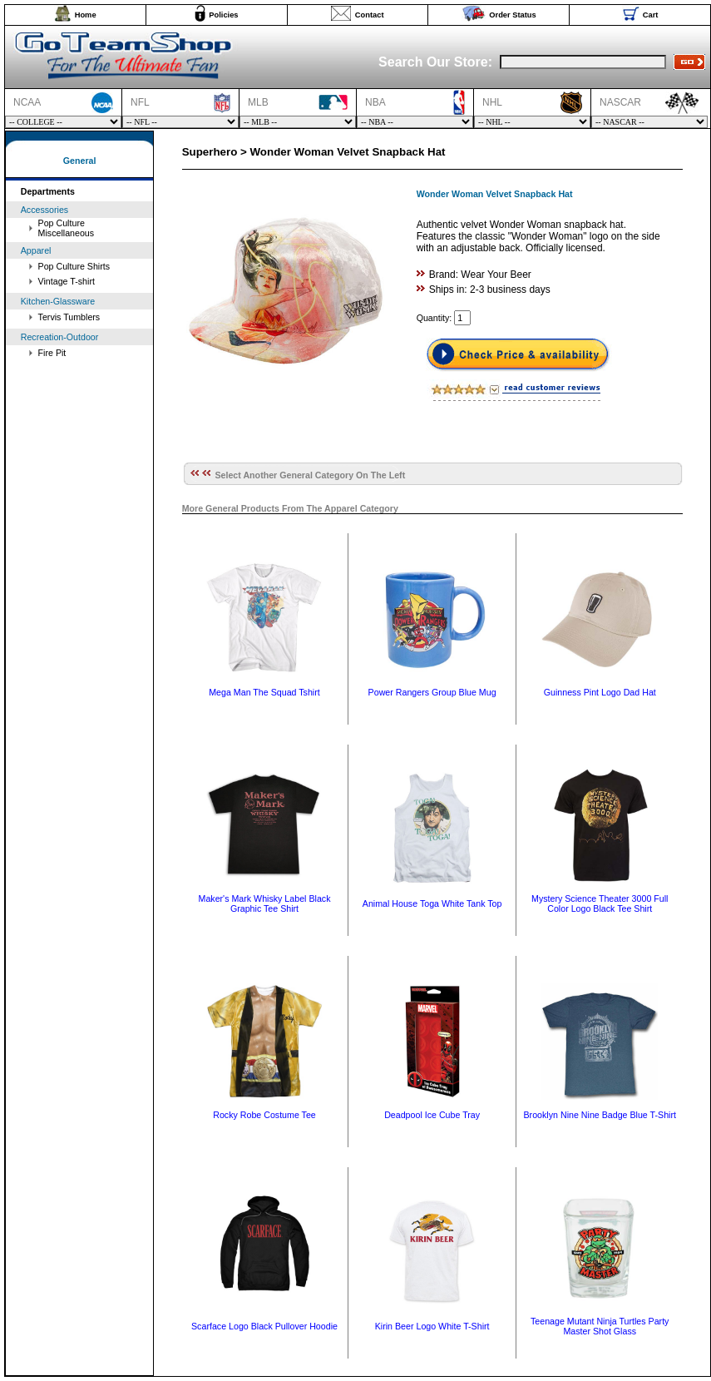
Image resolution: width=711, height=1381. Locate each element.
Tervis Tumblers (69, 317)
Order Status (512, 15)
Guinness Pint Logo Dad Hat (600, 692)
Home (85, 15)
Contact (369, 15)
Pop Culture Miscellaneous (66, 228)
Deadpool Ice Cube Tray (432, 1115)
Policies (223, 15)
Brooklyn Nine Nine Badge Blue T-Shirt (600, 1115)
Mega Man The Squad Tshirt (264, 692)
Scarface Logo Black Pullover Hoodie (264, 1326)
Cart (651, 15)
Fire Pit (52, 353)
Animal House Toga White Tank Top (432, 903)
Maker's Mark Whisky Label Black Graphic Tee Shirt (265, 903)
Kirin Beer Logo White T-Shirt (432, 1326)
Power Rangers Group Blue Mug (432, 692)
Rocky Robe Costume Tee (264, 1115)
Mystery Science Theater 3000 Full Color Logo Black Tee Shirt (599, 903)
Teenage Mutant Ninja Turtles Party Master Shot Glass (600, 1326)
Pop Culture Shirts (74, 266)
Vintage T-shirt (66, 281)
